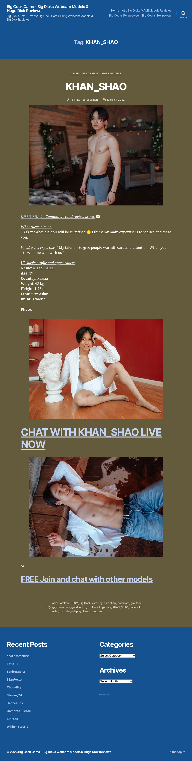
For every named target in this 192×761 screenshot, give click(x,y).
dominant (123, 603)
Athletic (65, 603)
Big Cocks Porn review (124, 15)
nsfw (55, 611)
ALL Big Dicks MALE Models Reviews (146, 10)
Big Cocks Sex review (156, 15)
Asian (74, 73)
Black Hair (90, 73)
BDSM (74, 603)
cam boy (97, 603)
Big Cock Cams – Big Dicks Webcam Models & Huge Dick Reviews (65, 751)
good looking (79, 607)
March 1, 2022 (116, 99)
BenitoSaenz (16, 671)
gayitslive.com (61, 607)
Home (115, 10)
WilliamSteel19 (17, 726)
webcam (97, 611)
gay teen (136, 603)
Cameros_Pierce (19, 710)
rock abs (64, 611)
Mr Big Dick (107, 693)
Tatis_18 (13, 663)
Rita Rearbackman (87, 99)
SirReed (12, 718)
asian (55, 603)
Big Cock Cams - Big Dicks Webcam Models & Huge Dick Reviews (48, 9)
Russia (86, 611)
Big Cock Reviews (102, 693)
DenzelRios (15, 702)
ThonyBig (14, 687)
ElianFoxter (15, 679)
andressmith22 (18, 655)
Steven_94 (14, 695)
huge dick (105, 607)
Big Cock (85, 603)
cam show (110, 603)
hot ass (93, 607)
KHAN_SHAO (96, 86)
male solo (135, 607)
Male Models (112, 73)
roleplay (76, 611)
